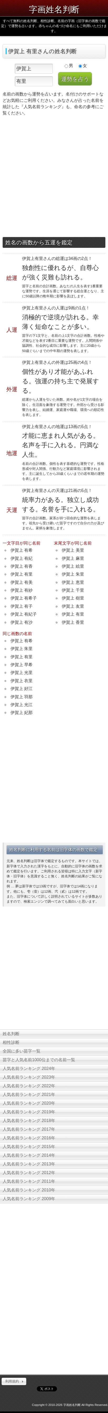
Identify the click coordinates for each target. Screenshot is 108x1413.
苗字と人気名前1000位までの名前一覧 (39, 1060)
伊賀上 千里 (73, 590)
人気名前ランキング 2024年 (29, 1068)
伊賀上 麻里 (73, 558)
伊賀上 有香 (22, 566)
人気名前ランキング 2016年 (29, 1138)
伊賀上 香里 (73, 622)
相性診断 (11, 1042)
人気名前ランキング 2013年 (29, 1164)
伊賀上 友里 (73, 606)
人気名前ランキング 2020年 (29, 1103)
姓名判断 (11, 1034)
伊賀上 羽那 (22, 697)
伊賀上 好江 (22, 688)
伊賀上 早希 (22, 664)
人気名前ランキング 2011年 (29, 1181)
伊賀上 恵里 (73, 582)
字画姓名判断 (54, 9)
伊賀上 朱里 (73, 574)
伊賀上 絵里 (73, 566)
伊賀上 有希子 (24, 598)
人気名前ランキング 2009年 (29, 1198)
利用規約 (12, 1381)
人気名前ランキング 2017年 (29, 1129)
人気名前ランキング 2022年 (29, 1086)
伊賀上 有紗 (22, 590)
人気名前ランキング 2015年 (29, 1146)
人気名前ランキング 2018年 (29, 1120)
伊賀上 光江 (22, 704)
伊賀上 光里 (22, 672)
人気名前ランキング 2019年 (29, 1112)
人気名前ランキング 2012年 (29, 1172)
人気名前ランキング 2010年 (29, 1190)
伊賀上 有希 (22, 550)
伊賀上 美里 (73, 550)
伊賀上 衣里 (22, 680)
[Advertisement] (54, 178)
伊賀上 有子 (22, 606)
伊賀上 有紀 (22, 558)
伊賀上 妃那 (22, 712)
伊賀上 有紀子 (24, 614)
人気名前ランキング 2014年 (29, 1155)
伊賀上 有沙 (22, 622)
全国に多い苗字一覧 (21, 1051)
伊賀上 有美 (22, 582)
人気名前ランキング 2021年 (29, 1094)
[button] (14, 1381)
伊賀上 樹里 (73, 598)
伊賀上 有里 (22, 574)
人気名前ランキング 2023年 (29, 1077)
